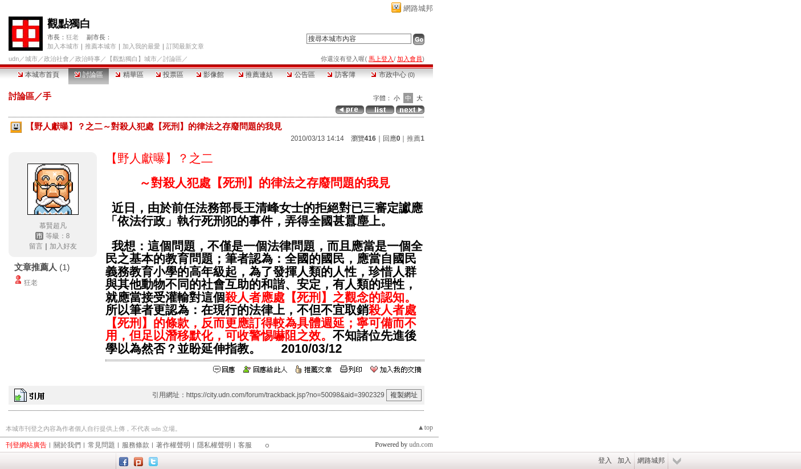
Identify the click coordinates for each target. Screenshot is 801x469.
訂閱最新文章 (185, 46)
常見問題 (101, 445)
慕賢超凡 (53, 226)
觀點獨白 (69, 24)
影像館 (210, 75)
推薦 (415, 138)
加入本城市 (63, 46)
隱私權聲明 (214, 445)
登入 (605, 460)
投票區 (169, 75)
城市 (31, 58)
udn (14, 58)
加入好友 (63, 246)
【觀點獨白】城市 (132, 58)
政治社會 (56, 58)
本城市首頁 (38, 75)
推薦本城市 (100, 46)
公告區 (300, 75)
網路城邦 (418, 8)
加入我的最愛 (141, 46)
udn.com (421, 444)
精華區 (129, 75)
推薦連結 (255, 75)
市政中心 (393, 75)
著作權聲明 (173, 445)
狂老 (72, 37)
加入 (624, 460)
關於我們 (67, 445)
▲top (425, 427)
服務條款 (135, 445)
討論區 (89, 75)
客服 (245, 445)
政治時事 (87, 58)
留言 (36, 246)
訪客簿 (341, 75)
